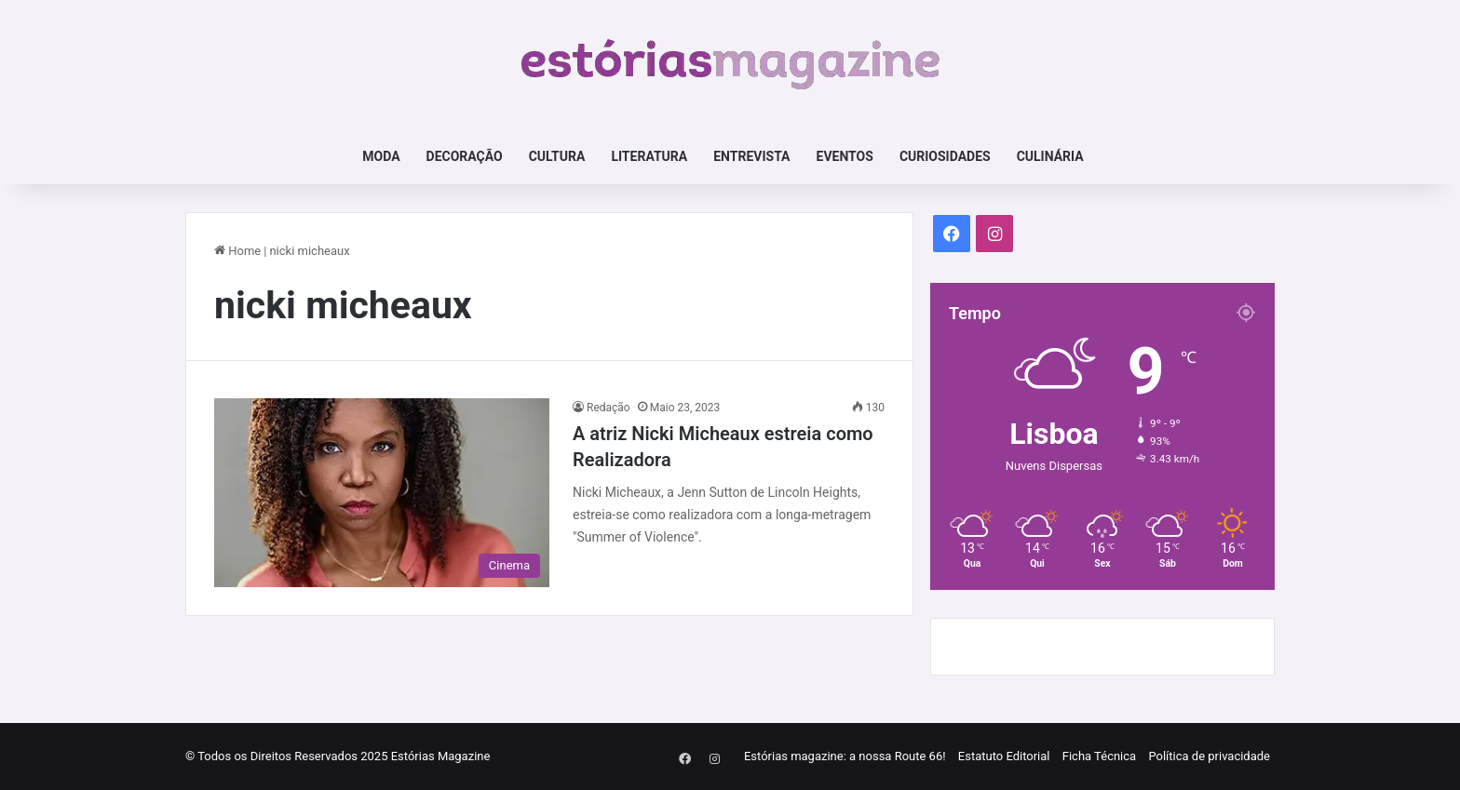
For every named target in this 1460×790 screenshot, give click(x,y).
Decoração (464, 156)
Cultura (557, 156)
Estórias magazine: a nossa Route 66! (845, 756)
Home (237, 251)
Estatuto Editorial (1004, 756)
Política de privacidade (1209, 756)
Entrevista (751, 156)
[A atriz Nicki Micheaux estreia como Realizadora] (381, 492)
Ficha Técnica (1099, 756)
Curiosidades (945, 156)
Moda (380, 156)
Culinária (1050, 156)
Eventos (845, 156)
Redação (608, 407)
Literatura (649, 156)
